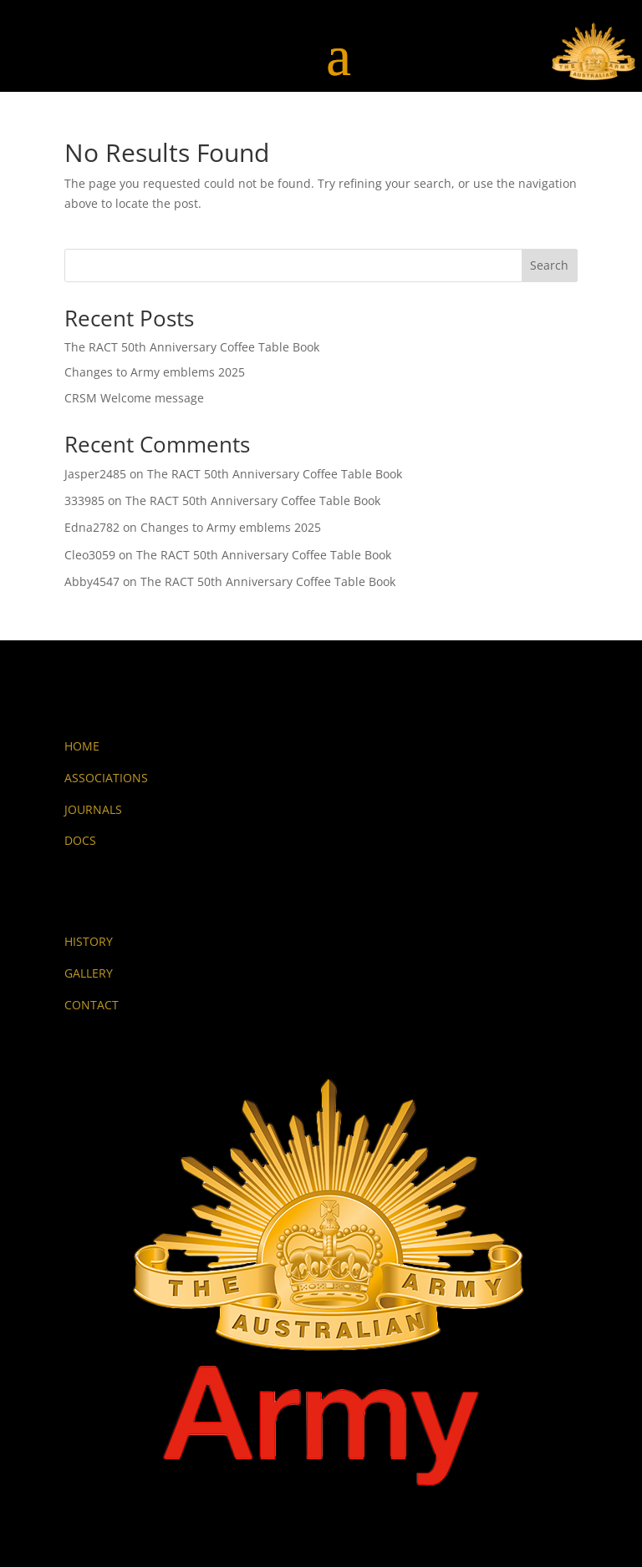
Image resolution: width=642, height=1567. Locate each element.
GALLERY (88, 973)
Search (549, 265)
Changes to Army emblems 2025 (154, 372)
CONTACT (91, 1005)
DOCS (80, 840)
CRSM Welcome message (134, 398)
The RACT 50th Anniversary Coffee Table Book (191, 347)
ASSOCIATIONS (106, 778)
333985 (84, 500)
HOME (81, 746)
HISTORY (88, 941)
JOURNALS (93, 809)
